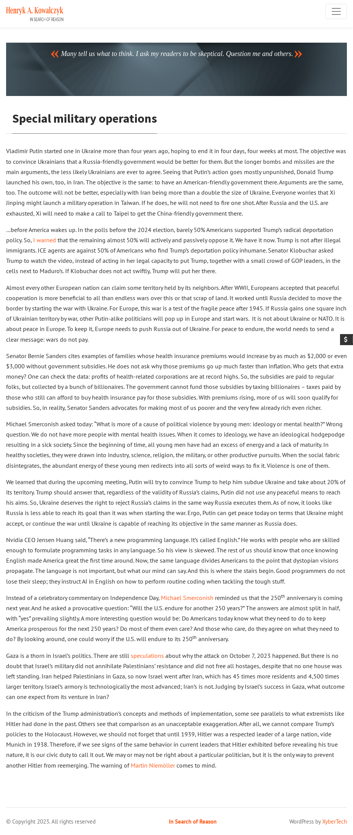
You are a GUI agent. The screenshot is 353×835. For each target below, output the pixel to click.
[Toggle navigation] (336, 11)
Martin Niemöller (153, 765)
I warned (44, 240)
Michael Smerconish (187, 597)
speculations (147, 655)
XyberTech (334, 821)
